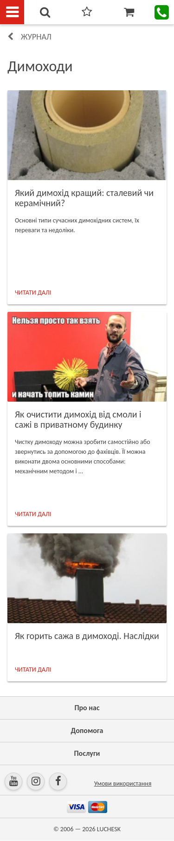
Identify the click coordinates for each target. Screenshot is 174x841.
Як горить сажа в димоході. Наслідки (87, 635)
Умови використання (123, 783)
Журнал (36, 37)
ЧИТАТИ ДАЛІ (33, 292)
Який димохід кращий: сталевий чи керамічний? (84, 198)
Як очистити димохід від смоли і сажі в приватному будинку (78, 419)
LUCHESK (109, 829)
